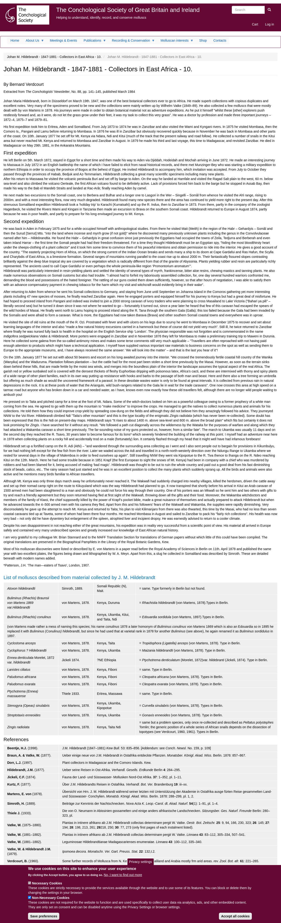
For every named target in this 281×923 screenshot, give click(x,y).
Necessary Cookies (47, 886)
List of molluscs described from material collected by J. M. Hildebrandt (79, 577)
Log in (269, 24)
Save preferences (43, 919)
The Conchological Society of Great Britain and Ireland (128, 10)
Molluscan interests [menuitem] (175, 42)
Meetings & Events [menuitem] (63, 40)
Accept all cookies (235, 919)
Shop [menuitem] (203, 40)
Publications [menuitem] (93, 42)
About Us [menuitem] (33, 42)
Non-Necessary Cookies (50, 900)
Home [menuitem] (15, 40)
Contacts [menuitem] (219, 40)
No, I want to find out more (123, 878)
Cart (255, 24)
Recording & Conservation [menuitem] (132, 42)
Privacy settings (140, 864)
